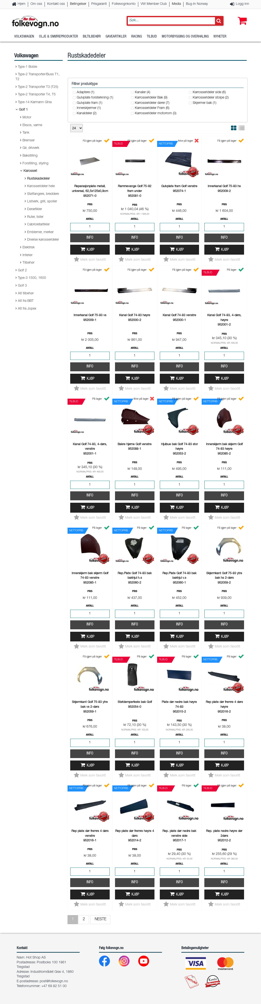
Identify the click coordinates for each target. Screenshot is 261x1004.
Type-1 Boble (27, 67)
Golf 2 (22, 270)
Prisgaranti (99, 4)
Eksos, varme (32, 125)
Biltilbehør (92, 37)
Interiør (27, 255)
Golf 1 (23, 110)
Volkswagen (24, 37)
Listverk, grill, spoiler (42, 201)
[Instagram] (128, 962)
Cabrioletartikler (38, 224)
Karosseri (30, 171)
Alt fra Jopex (27, 309)
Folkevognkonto (124, 4)
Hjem (21, 4)
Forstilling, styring (35, 163)
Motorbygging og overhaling (185, 37)
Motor (27, 117)
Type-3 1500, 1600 (32, 278)
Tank (26, 133)
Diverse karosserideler (43, 240)
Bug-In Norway (197, 4)
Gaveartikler (116, 37)
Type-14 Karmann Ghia (35, 102)
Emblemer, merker (40, 232)
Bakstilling (30, 156)
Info (89, 238)
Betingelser (78, 4)
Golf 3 (22, 286)
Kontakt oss (56, 4)
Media (176, 4)
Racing (136, 37)
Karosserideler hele (41, 186)
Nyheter (220, 37)
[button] (241, 16)
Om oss (36, 4)
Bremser (29, 140)
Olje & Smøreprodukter (58, 37)
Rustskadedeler (38, 179)
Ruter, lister (35, 217)
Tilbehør (28, 263)
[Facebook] (108, 962)
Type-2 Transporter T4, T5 (37, 94)
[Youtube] (147, 962)
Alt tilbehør (26, 293)
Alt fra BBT (26, 301)
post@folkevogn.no (54, 981)
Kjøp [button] (90, 250)
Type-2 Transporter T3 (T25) (38, 87)
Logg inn (242, 4)
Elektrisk (29, 247)
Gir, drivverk (31, 148)
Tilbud (152, 37)
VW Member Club (154, 4)
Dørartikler (34, 209)
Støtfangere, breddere (43, 194)
